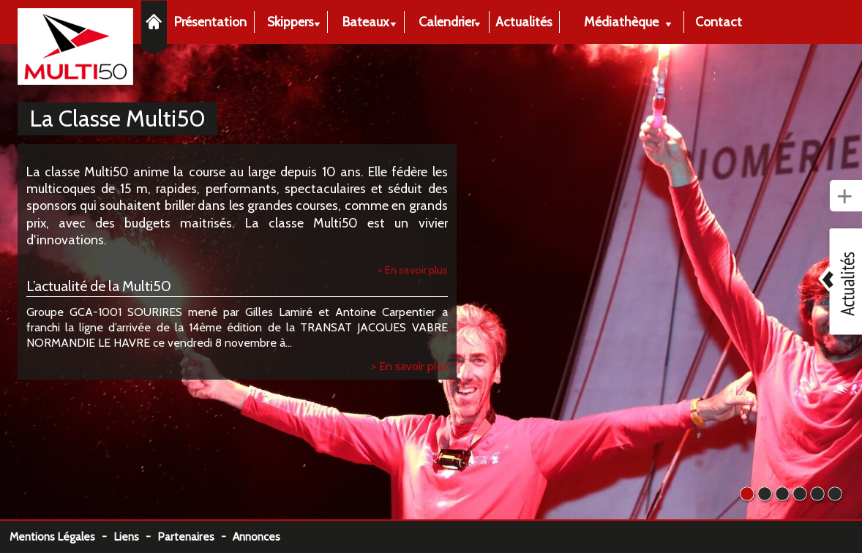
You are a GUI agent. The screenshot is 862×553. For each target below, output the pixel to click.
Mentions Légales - (61, 536)
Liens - (135, 536)
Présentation (210, 21)
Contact (718, 21)
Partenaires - (195, 536)
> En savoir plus (413, 269)
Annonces (256, 536)
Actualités (523, 21)
